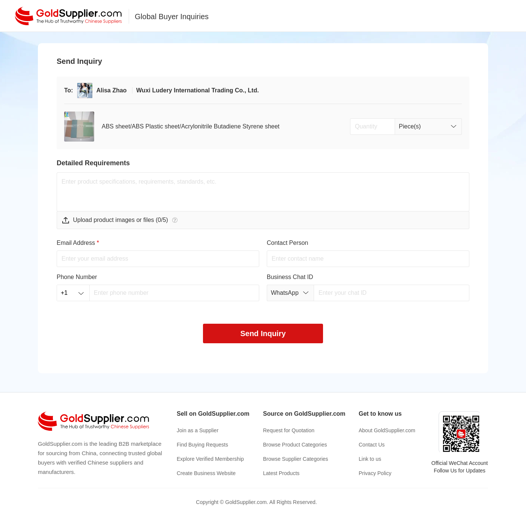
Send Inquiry (263, 333)
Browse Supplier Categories (295, 459)
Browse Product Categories (295, 445)
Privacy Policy (375, 473)
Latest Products (281, 473)
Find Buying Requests (202, 445)
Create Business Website (206, 473)
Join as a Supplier (197, 430)
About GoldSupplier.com (387, 430)
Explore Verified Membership (210, 459)
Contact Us (372, 445)
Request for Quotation (288, 430)
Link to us (370, 459)
